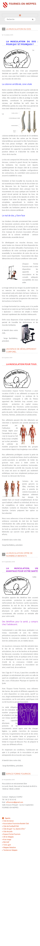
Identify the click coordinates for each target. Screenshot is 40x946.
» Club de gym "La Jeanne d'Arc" (14, 829)
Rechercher (4, 17)
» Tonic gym (6, 845)
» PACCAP (5, 842)
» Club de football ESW (10, 826)
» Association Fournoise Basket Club (15, 823)
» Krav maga (6, 839)
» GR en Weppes (8, 837)
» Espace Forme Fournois (11, 834)
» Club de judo (7, 831)
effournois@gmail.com (14, 800)
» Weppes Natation (9, 847)
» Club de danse (8, 821)
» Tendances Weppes (9, 850)
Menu (20, 15)
